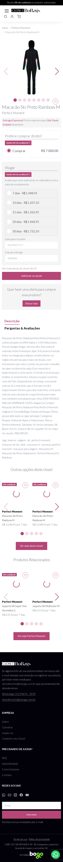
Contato (7, 775)
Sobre (5, 721)
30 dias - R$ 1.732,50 (26, 231)
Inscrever (31, 814)
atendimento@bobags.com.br (19, 683)
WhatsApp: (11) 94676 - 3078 (18, 693)
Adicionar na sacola (31, 275)
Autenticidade (10, 763)
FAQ (4, 757)
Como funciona (10, 769)
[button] (5, 17)
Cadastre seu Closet (13, 738)
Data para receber (15, 239)
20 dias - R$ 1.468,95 (26, 222)
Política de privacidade (39, 839)
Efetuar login (31, 303)
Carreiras (7, 727)
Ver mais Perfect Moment (31, 636)
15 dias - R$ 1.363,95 (26, 212)
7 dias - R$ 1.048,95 (25, 193)
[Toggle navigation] (6, 10)
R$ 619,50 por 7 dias (13, 614)
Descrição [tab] (12, 321)
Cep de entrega (14, 252)
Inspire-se (7, 733)
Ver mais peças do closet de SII (19, 268)
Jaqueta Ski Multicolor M (45, 606)
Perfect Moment (20, 27)
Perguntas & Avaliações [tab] (22, 328)
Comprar (19, 151)
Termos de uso (20, 839)
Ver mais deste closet (31, 545)
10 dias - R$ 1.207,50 (26, 202)
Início (5, 27)
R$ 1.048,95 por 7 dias (14, 524)
